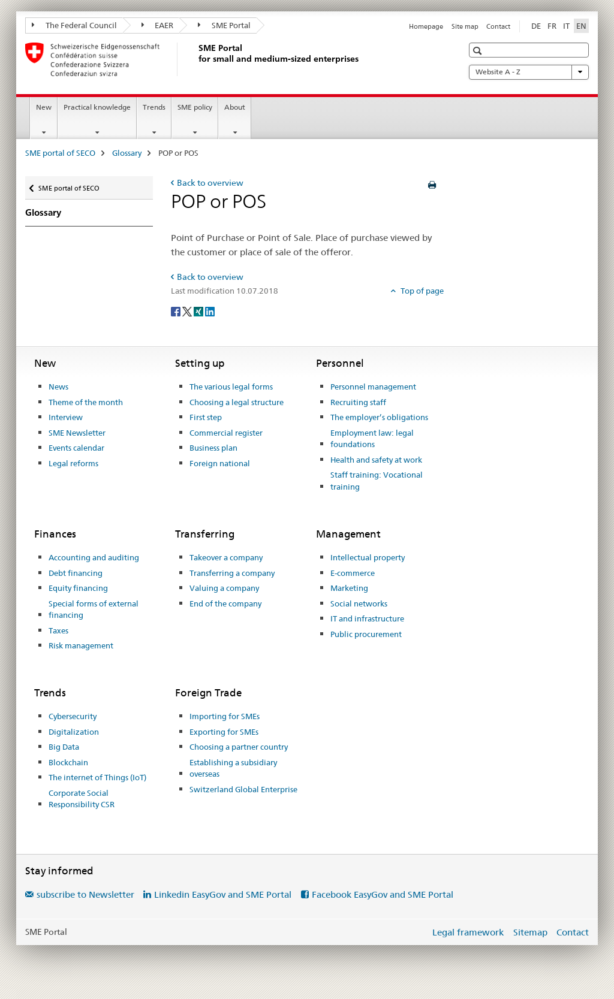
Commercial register (226, 432)
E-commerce (352, 573)
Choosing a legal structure (236, 402)
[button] (479, 50)
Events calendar (76, 447)
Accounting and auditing (94, 557)
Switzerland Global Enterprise (243, 789)
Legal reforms (73, 463)
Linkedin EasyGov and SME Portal (222, 894)
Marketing (349, 588)
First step (205, 417)
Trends (154, 106)
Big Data (64, 746)
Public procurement (366, 634)
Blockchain (68, 762)
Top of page (421, 290)
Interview (66, 417)
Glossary (127, 153)
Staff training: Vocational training (376, 480)
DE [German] (536, 26)
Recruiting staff (358, 402)
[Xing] (199, 310)
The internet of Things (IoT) (97, 777)
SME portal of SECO (60, 153)
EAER (158, 25)
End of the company (225, 603)
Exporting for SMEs (223, 732)
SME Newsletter (77, 432)
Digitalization (74, 732)
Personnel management (373, 386)
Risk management (81, 645)
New (44, 106)
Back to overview (210, 183)
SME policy (194, 106)
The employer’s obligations (379, 417)
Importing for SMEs (224, 716)
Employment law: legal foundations (372, 438)
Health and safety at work (376, 459)
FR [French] (551, 26)
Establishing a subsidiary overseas (233, 768)
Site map (465, 26)
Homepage (426, 26)
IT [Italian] (566, 26)
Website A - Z (528, 72)
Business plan (213, 447)
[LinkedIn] (210, 310)
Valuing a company (224, 588)
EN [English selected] (581, 26)
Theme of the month (86, 402)
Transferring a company (232, 573)
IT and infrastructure (367, 618)
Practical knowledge (97, 106)
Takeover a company (226, 557)
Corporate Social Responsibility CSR (82, 799)
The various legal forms (231, 386)
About (234, 106)
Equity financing (78, 588)
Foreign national (219, 463)
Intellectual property (367, 557)
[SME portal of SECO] (196, 59)
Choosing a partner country (238, 746)
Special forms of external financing (94, 609)
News (58, 386)
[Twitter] (188, 310)
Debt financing (76, 573)
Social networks (358, 603)
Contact (498, 26)
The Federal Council (74, 25)
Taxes (58, 630)
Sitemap (530, 932)
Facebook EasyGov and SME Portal (382, 894)
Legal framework (468, 932)
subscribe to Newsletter (85, 894)
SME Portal (224, 25)
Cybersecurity (73, 716)
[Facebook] (176, 310)
